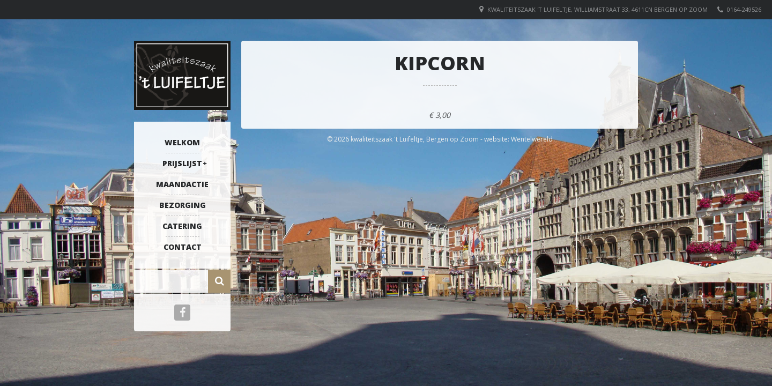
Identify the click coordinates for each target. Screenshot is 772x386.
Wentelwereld (532, 139)
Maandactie (182, 184)
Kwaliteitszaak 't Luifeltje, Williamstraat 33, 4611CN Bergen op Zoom (597, 9)
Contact (183, 247)
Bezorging (182, 205)
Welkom (182, 142)
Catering (182, 226)
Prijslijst (182, 163)
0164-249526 (744, 9)
